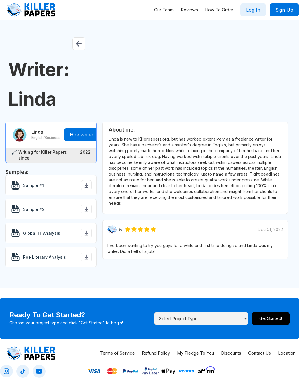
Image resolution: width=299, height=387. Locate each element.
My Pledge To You (195, 353)
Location (286, 353)
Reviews (189, 10)
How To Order (219, 10)
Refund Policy (156, 353)
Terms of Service (117, 353)
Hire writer (81, 135)
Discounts (231, 353)
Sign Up (284, 10)
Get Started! (270, 318)
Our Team (164, 10)
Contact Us (259, 353)
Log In (253, 10)
